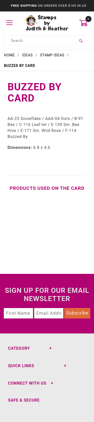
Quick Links (21, 365)
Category (19, 348)
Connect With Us (27, 383)
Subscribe (77, 313)
